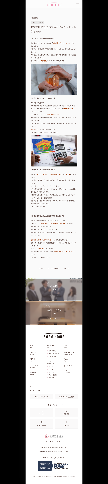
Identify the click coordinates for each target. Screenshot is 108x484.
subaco (51, 372)
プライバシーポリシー (36, 391)
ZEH (31, 387)
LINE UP (54, 362)
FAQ (71, 371)
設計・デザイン (54, 353)
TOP (37, 346)
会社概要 (66, 397)
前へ (42, 268)
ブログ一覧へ (54, 268)
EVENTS (37, 353)
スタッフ (41, 397)
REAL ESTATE (71, 353)
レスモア (51, 369)
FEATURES (54, 346)
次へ (65, 268)
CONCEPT (37, 367)
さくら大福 (68, 366)
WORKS (37, 373)
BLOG (71, 360)
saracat (51, 378)
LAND (71, 346)
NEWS (37, 360)
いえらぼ (51, 367)
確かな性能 (52, 351)
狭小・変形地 (53, 375)
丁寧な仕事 (52, 356)
